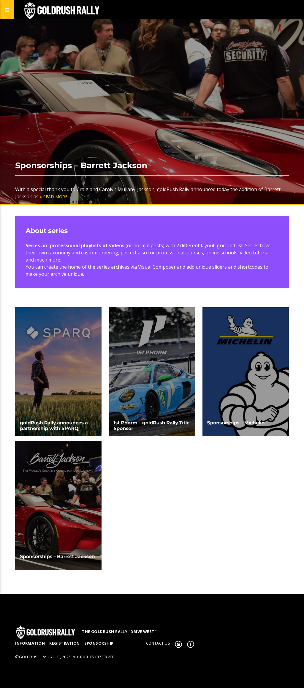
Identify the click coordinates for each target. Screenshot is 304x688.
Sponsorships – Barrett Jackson (81, 165)
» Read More (53, 196)
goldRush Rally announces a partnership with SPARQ (54, 426)
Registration (64, 643)
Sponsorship (99, 643)
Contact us (158, 643)
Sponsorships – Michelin (236, 423)
